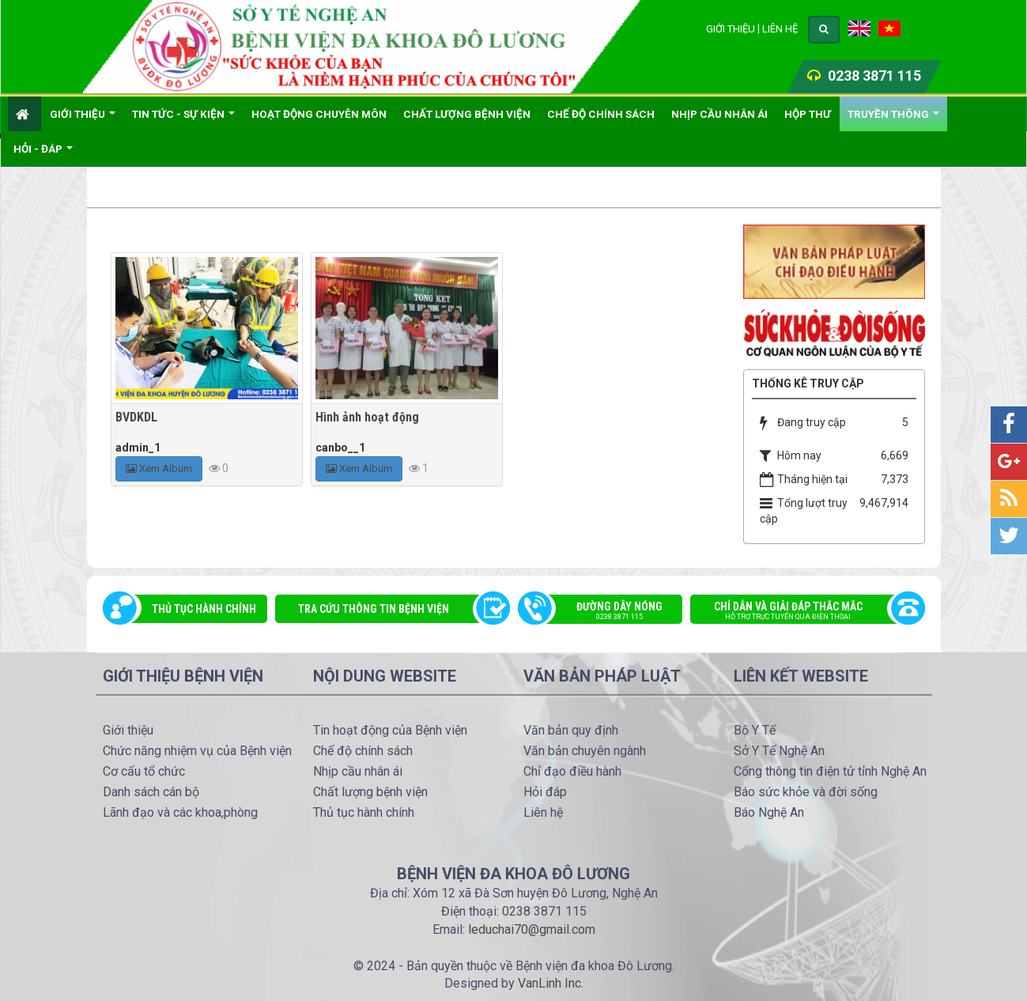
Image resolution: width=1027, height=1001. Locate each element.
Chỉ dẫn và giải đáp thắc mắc (799, 612)
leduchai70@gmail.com (531, 929)
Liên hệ (780, 29)
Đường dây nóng (608, 612)
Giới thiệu (730, 29)
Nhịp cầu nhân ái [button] (719, 114)
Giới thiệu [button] (82, 119)
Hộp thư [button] (807, 114)
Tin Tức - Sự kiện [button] (183, 119)
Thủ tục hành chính (204, 608)
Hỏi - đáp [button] (43, 154)
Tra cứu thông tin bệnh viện (373, 608)
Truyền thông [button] (893, 119)
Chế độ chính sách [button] (601, 114)
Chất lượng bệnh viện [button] (466, 114)
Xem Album (159, 468)
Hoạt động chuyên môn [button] (319, 114)
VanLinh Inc (549, 983)
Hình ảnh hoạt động (367, 417)
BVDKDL (136, 417)
